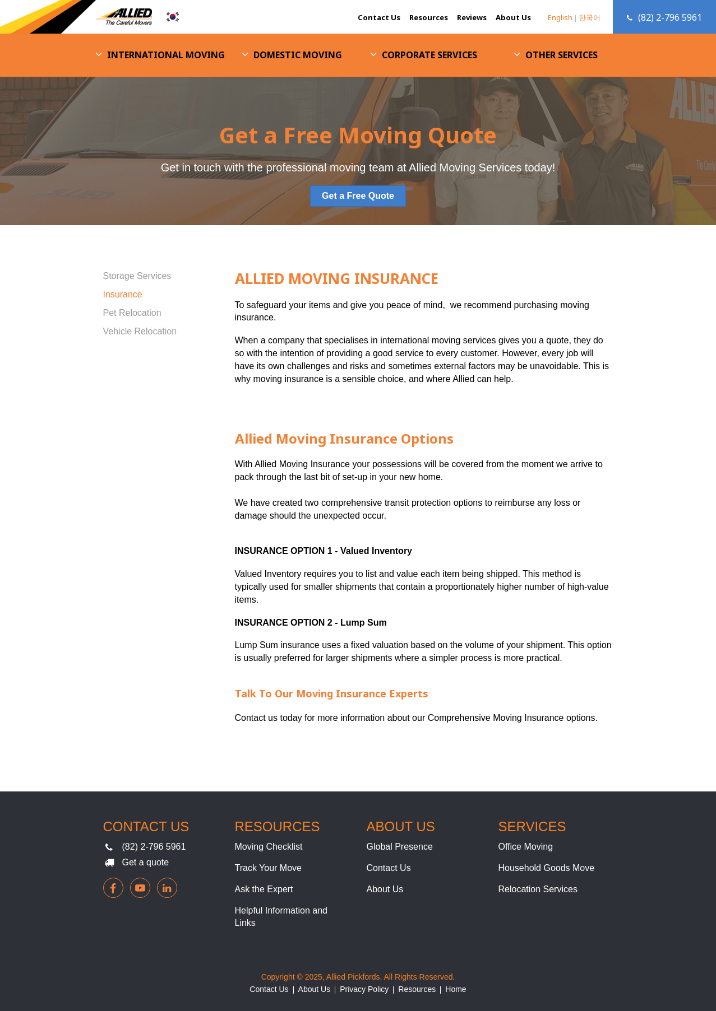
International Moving (166, 55)
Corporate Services (429, 55)
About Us (513, 17)
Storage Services (137, 276)
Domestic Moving (297, 55)
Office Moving (525, 846)
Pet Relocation (132, 313)
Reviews (472, 17)
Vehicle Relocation (140, 331)
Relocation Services (538, 889)
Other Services (561, 55)
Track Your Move (268, 868)
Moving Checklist (269, 846)
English (560, 17)
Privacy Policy (364, 989)
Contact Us (379, 17)
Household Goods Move (546, 868)
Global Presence (400, 846)
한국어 (589, 17)
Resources (428, 17)
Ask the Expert (264, 889)
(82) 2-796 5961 (154, 846)
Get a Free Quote (358, 196)
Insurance (122, 294)
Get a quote (145, 862)
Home (455, 989)
